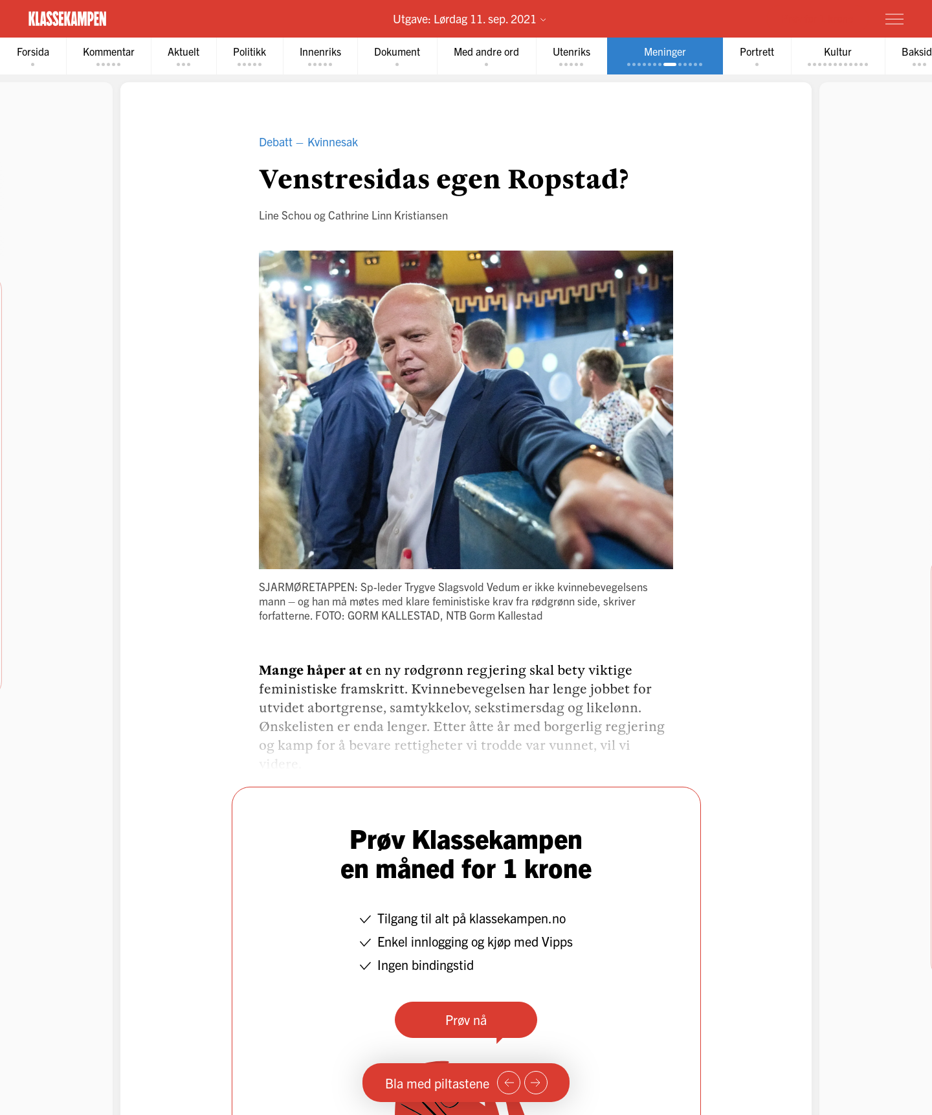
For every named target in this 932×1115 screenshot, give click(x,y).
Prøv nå (466, 1019)
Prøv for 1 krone (817, 18)
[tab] (33, 56)
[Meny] (894, 19)
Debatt (276, 141)
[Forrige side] (508, 1082)
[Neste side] (536, 1082)
